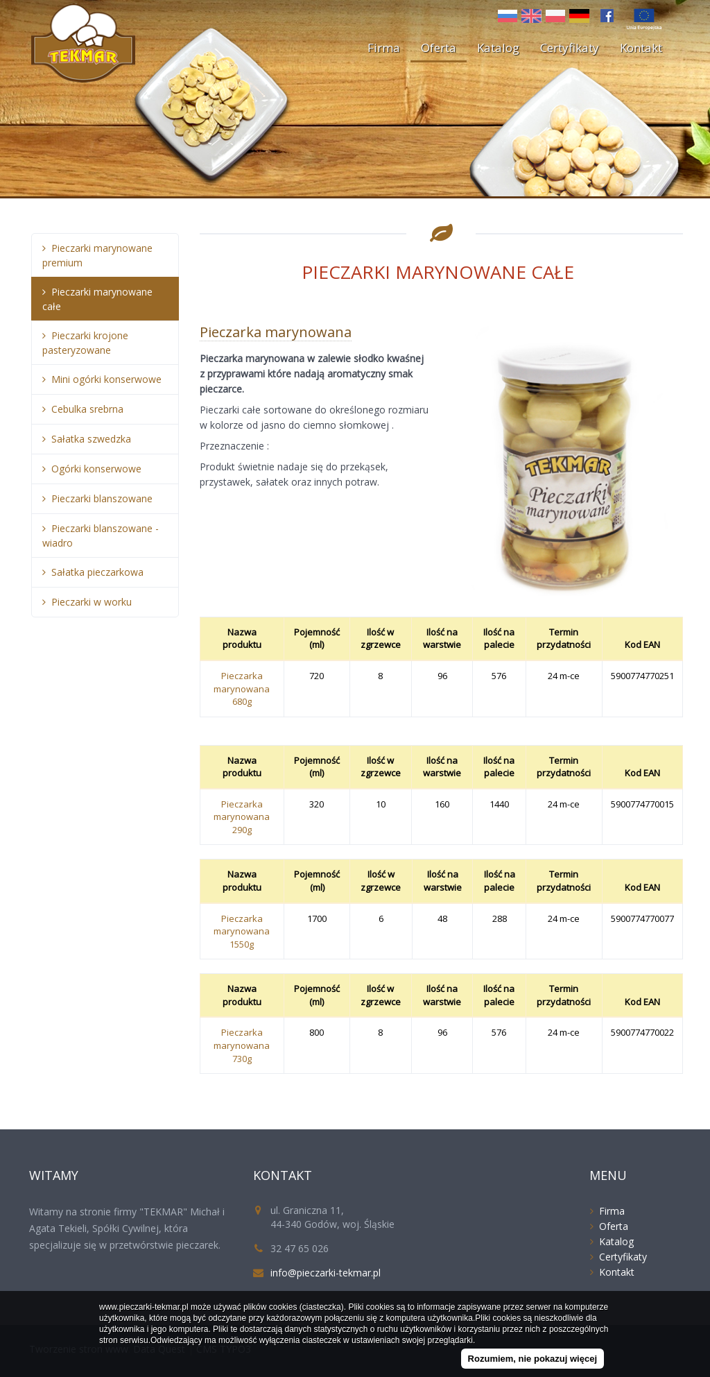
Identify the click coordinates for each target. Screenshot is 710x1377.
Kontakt (641, 47)
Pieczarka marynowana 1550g (242, 931)
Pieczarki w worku (91, 601)
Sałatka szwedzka (91, 438)
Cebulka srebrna (87, 409)
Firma (383, 47)
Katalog (498, 47)
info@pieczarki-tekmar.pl (325, 1272)
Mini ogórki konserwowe (106, 379)
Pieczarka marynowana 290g (242, 817)
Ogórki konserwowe (96, 468)
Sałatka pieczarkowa (97, 572)
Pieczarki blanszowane (102, 498)
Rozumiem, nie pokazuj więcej (532, 1358)
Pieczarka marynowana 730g (242, 1045)
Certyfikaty (569, 47)
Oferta (438, 47)
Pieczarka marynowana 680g (242, 688)
